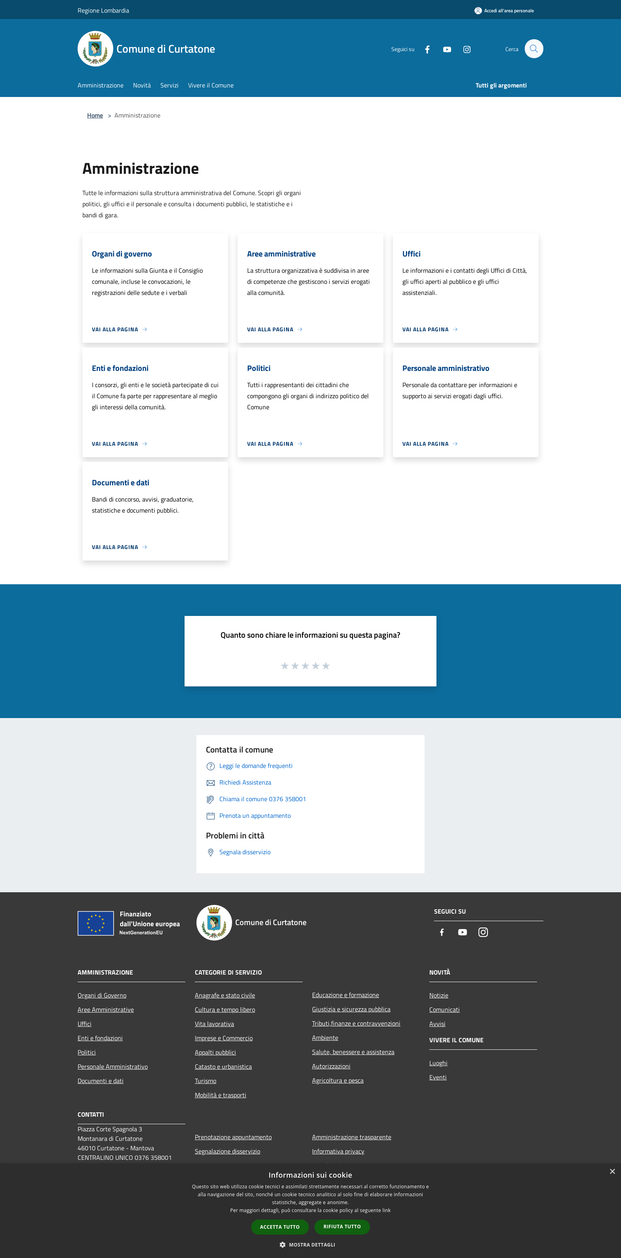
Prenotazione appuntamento (233, 1137)
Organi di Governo (102, 995)
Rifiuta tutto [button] (342, 1226)
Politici (87, 1052)
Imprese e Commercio (224, 1038)
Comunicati (444, 1009)
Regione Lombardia (103, 10)
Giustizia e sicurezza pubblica (351, 1009)
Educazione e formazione (345, 995)
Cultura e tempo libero (225, 1009)
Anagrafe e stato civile (225, 995)
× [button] (612, 1172)
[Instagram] (463, 48)
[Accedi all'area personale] (504, 10)
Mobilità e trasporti (220, 1095)
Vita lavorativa (214, 1023)
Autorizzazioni (331, 1066)
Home (95, 115)
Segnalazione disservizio (227, 1151)
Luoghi (438, 1063)
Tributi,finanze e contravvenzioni (356, 1023)
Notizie (438, 995)
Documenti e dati (101, 1080)
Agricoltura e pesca (338, 1080)
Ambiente (325, 1037)
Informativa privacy (338, 1151)
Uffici (84, 1023)
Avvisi (437, 1023)
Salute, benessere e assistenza (353, 1052)
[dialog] (310, 1210)
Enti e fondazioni (100, 1038)
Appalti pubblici (215, 1052)
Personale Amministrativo (113, 1066)
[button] (310, 1244)
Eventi (438, 1077)
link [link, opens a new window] (387, 1210)
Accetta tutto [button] (280, 1227)
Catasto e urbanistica (223, 1066)
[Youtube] (443, 48)
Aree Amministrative (106, 1009)
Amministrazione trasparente (351, 1137)
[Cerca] (533, 48)
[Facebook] (424, 48)
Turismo (205, 1080)
